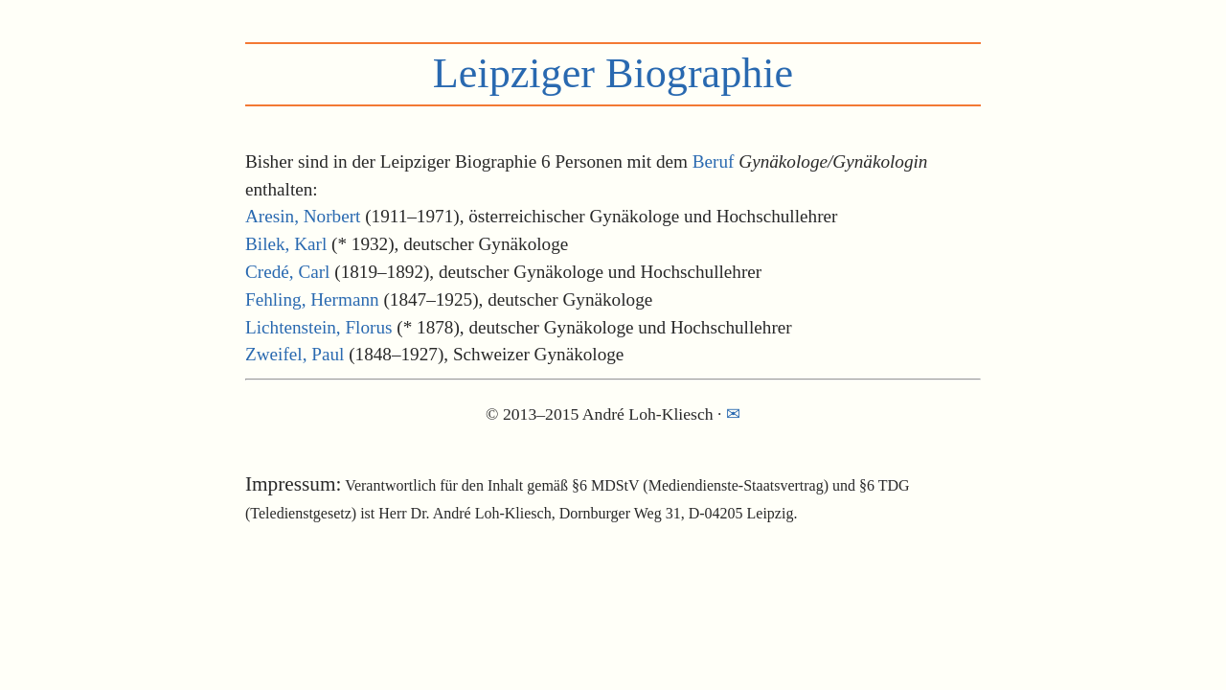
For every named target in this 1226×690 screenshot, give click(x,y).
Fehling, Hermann (312, 299)
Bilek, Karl (286, 244)
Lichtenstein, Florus (318, 327)
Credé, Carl (287, 272)
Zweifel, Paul (294, 354)
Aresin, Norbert (302, 216)
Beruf (713, 161)
